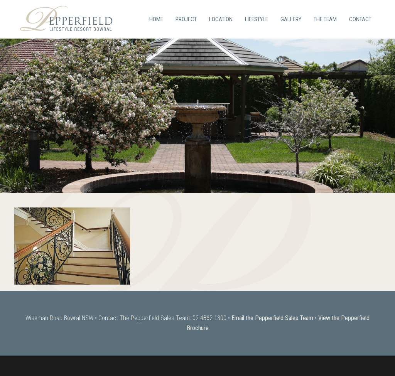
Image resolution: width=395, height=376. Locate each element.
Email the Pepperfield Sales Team (272, 318)
